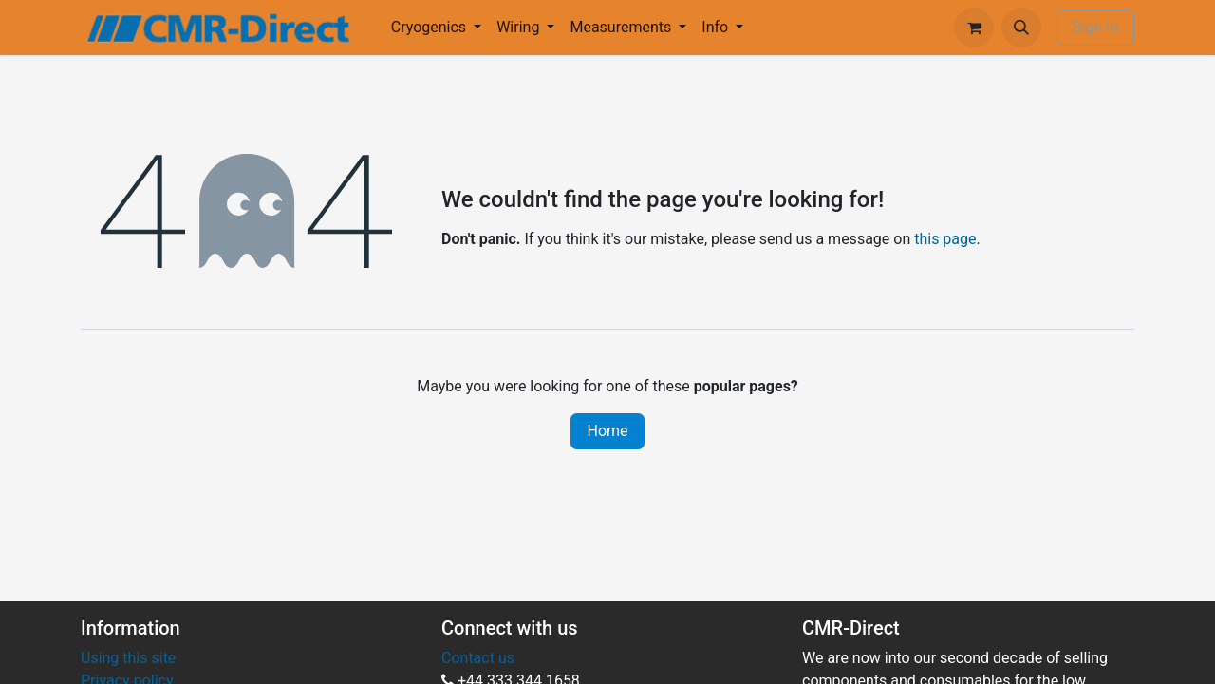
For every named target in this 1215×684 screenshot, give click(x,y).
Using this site (128, 658)
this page (945, 239)
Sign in (1095, 27)
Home (607, 431)
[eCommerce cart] (974, 28)
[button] (1021, 28)
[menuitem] (436, 28)
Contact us (477, 658)
